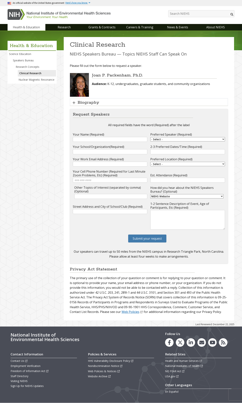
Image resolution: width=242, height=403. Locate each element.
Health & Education (26, 27)
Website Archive (99, 376)
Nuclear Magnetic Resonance (36, 79)
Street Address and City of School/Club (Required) (108, 206)
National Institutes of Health (184, 366)
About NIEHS (215, 27)
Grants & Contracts (102, 27)
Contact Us (19, 361)
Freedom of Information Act (30, 371)
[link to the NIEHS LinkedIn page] (191, 342)
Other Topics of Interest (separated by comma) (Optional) (107, 189)
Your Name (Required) (88, 134)
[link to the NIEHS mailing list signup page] (201, 342)
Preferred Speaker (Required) (171, 134)
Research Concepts (27, 67)
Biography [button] (88, 102)
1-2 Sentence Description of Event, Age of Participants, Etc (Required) (179, 205)
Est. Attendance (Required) (168, 175)
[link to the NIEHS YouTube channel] (212, 342)
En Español (171, 391)
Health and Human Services (183, 361)
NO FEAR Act (175, 371)
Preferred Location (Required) (171, 159)
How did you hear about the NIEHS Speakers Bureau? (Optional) (182, 189)
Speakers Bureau (23, 60)
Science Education (20, 54)
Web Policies (132, 312)
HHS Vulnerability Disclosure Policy (111, 361)
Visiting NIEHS (19, 381)
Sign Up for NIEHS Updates (27, 386)
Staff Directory (19, 376)
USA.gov (172, 376)
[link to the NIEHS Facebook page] (169, 342)
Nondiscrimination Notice (105, 366)
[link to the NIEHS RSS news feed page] (223, 342)
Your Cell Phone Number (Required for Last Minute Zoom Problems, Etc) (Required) (109, 173)
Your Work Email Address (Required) (98, 159)
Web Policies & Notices (104, 371)
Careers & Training (139, 27)
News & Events (177, 27)
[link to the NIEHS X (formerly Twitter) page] (180, 342)
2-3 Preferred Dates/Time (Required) (176, 147)
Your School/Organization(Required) (98, 147)
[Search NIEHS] (201, 13)
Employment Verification (25, 366)
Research (64, 27)
